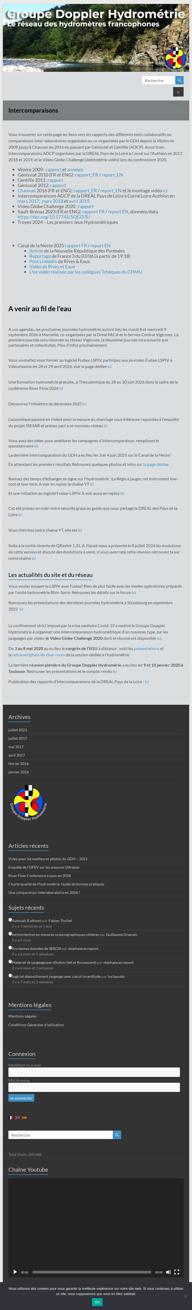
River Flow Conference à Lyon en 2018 (39, 875)
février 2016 (18, 763)
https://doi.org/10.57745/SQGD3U (54, 217)
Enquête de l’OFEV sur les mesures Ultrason (43, 867)
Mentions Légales (22, 1016)
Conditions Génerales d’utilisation (36, 1024)
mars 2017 (28, 201)
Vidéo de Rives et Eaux (52, 266)
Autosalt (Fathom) (26, 920)
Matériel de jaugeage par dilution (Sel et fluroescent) (54, 962)
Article (36, 251)
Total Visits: (18, 1154)
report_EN (112, 175)
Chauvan (27, 190)
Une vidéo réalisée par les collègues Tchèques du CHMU (85, 272)
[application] (95, 1227)
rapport (53, 169)
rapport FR (93, 211)
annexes (75, 169)
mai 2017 (16, 746)
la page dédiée (156, 464)
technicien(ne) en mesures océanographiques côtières (55, 934)
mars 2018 (52, 201)
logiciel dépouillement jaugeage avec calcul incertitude (56, 976)
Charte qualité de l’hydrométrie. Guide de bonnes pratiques (56, 884)
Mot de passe (19, 1080)
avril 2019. (79, 201)
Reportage (40, 256)
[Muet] (168, 1272)
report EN (118, 211)
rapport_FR (86, 175)
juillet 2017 (17, 738)
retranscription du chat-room (39, 654)
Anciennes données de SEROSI (36, 948)
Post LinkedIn (43, 261)
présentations (147, 648)
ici (165, 190)
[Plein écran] (176, 1272)
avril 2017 (16, 755)
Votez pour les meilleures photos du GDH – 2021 (48, 858)
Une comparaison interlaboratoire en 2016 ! (44, 892)
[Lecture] (15, 1272)
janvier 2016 (18, 772)
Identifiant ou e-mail (24, 1065)
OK (97, 1302)
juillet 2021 (17, 730)
